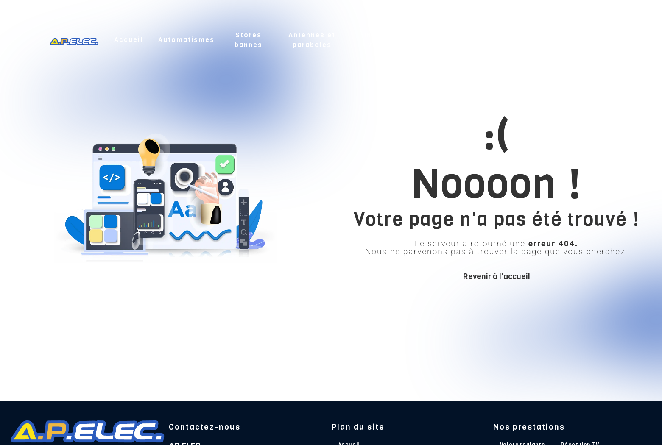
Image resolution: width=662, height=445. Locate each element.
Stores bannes (249, 39)
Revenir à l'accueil (496, 276)
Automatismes (186, 38)
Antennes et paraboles (311, 39)
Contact (596, 38)
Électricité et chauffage (471, 39)
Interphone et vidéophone (390, 39)
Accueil (128, 38)
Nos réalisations (542, 39)
